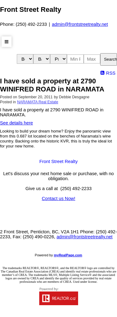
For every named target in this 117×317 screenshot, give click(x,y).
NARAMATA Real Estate (37, 102)
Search (110, 59)
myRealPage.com (68, 255)
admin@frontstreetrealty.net (80, 24)
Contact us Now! (58, 198)
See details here (16, 122)
